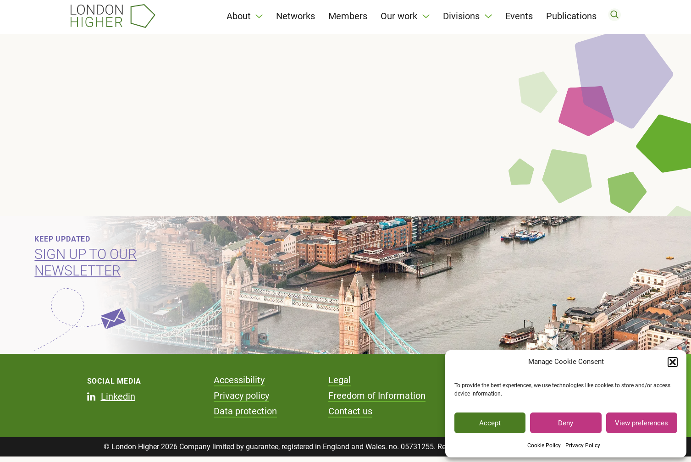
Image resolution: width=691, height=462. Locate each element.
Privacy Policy (582, 445)
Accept (490, 423)
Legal (339, 385)
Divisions (461, 18)
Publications (571, 18)
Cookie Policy (544, 445)
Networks (295, 18)
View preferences (641, 423)
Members (347, 18)
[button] (672, 362)
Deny (565, 423)
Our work (399, 18)
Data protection (245, 416)
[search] (614, 19)
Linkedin (118, 401)
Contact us (350, 416)
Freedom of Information (377, 400)
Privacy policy (241, 400)
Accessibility (239, 385)
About (239, 18)
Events (519, 18)
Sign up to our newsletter (85, 267)
